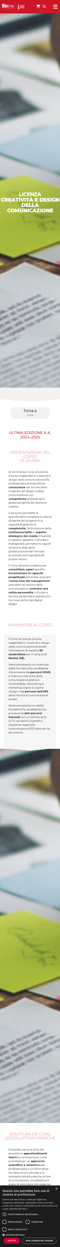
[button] (30, 1234)
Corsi (30, 415)
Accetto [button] (12, 1240)
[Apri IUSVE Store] (38, 6)
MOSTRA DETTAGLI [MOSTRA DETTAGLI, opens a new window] (18, 1209)
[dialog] (30, 1216)
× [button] (56, 1189)
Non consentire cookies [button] (39, 1240)
